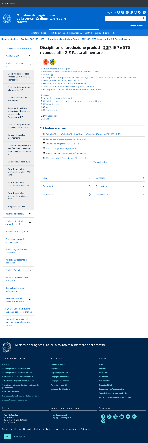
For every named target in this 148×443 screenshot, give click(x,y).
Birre (46, 95)
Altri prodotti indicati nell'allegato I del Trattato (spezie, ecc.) (73, 89)
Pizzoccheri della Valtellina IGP (64, 153)
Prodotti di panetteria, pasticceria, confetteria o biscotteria (72, 101)
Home (4, 39)
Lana (46, 118)
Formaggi (48, 74)
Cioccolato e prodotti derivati (58, 98)
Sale (46, 107)
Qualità (14, 39)
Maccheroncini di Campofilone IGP (65, 158)
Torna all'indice (100, 162)
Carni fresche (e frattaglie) (57, 68)
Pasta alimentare (52, 104)
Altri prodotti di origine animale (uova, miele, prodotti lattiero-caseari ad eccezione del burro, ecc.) (90, 77)
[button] (30, 56)
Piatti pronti (51, 109)
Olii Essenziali (51, 115)
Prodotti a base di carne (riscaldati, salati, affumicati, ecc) (71, 71)
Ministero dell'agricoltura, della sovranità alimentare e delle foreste (41, 18)
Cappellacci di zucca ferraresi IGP (64, 138)
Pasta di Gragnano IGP (59, 148)
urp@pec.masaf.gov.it (62, 417)
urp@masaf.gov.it (60, 415)
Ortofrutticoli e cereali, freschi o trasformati (65, 83)
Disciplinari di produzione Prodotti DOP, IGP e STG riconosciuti (78, 39)
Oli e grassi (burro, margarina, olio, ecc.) (63, 80)
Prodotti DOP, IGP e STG (32, 39)
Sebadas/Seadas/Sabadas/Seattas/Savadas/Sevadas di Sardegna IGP (82, 134)
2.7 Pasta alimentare (121, 39)
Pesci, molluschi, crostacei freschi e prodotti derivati (69, 86)
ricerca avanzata (138, 25)
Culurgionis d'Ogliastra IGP (61, 143)
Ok (7, 436)
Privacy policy (19, 436)
